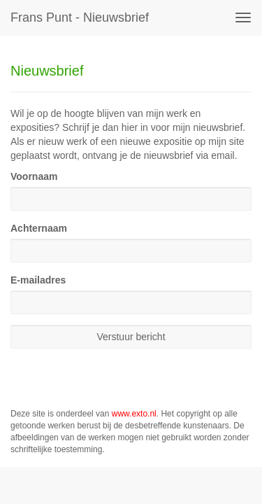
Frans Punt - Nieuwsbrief (79, 17)
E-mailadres (38, 280)
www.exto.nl (134, 414)
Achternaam (38, 228)
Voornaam (33, 176)
